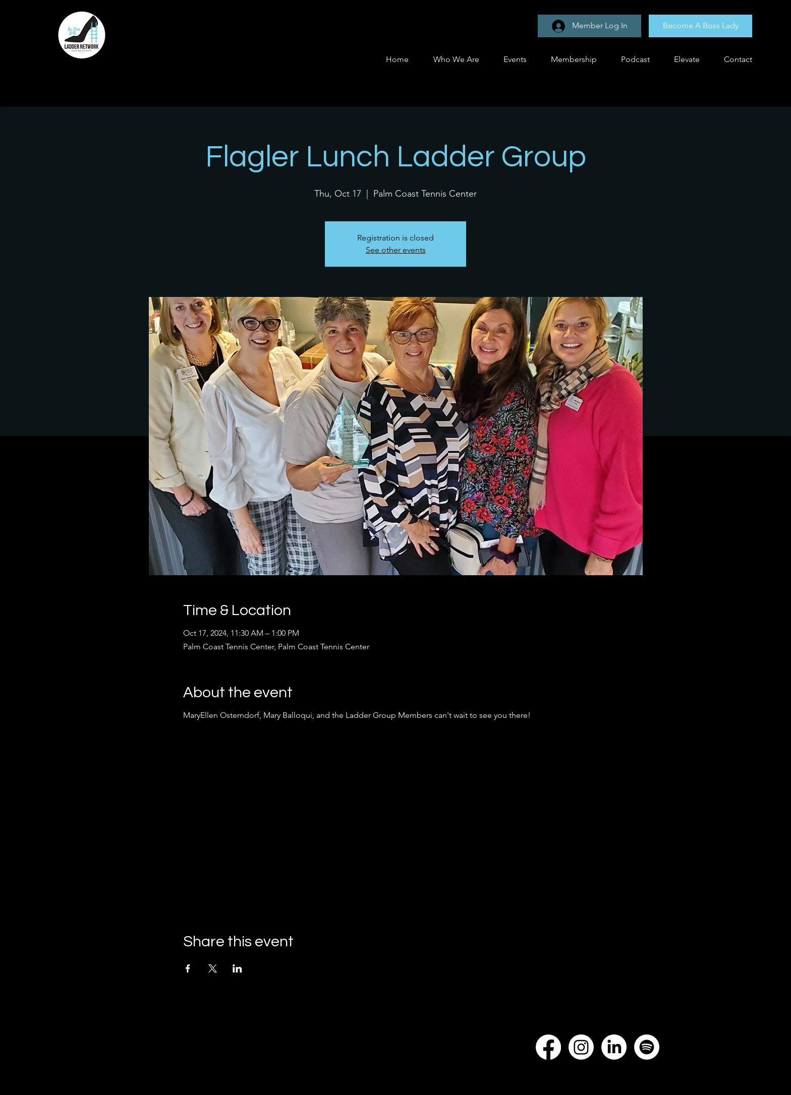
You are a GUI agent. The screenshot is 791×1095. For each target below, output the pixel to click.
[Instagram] (581, 1047)
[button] (510, 59)
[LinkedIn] (614, 1047)
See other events (396, 250)
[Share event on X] (212, 968)
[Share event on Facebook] (188, 968)
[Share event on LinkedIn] (237, 968)
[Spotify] (646, 1047)
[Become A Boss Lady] (700, 26)
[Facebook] (548, 1047)
